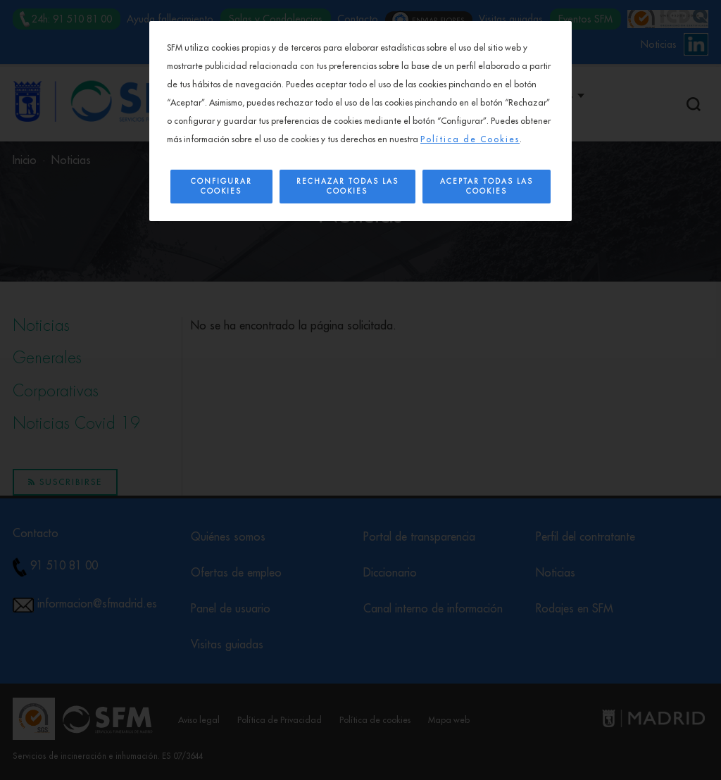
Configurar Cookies (221, 186)
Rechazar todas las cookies (347, 186)
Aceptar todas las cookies (486, 186)
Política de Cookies (470, 139)
